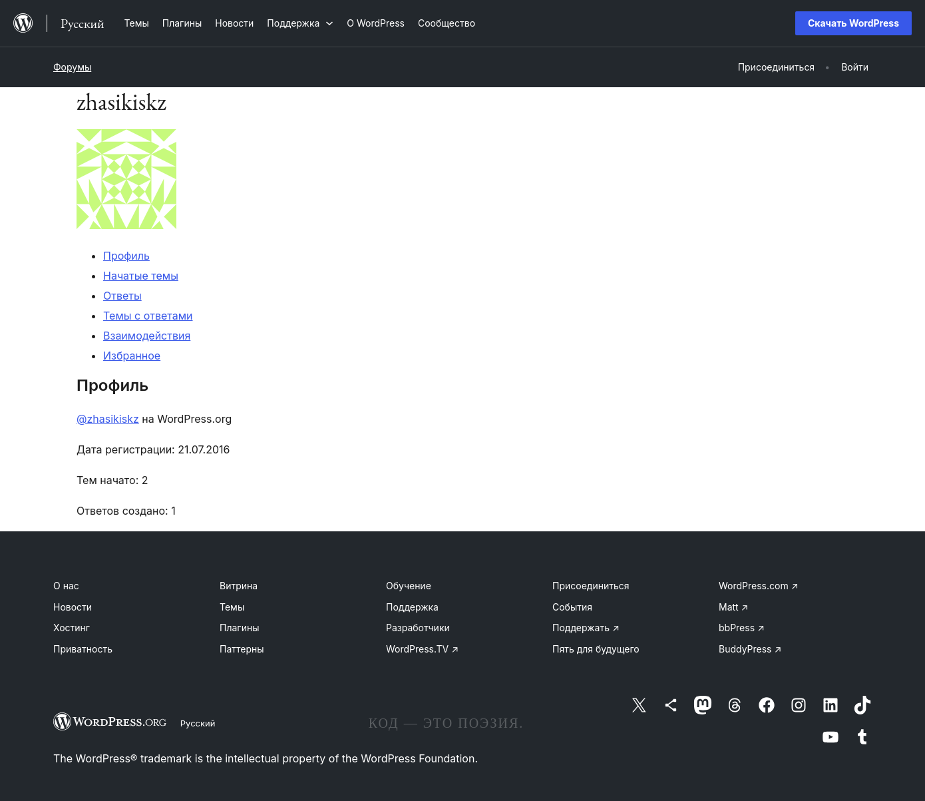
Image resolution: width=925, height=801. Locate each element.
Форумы (72, 67)
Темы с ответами (148, 315)
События (572, 607)
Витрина (239, 585)
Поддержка (412, 607)
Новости (72, 607)
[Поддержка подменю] (300, 23)
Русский (198, 723)
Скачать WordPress (853, 23)
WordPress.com (759, 585)
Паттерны (242, 649)
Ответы (122, 295)
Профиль (126, 255)
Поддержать (586, 627)
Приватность (82, 649)
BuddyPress (750, 649)
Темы (232, 607)
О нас (66, 585)
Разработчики (418, 627)
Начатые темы (140, 275)
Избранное (131, 355)
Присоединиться (591, 585)
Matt (733, 607)
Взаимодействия (146, 335)
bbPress (742, 627)
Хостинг (71, 627)
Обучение (408, 585)
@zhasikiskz (108, 418)
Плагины (239, 627)
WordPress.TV (422, 649)
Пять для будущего (596, 649)
